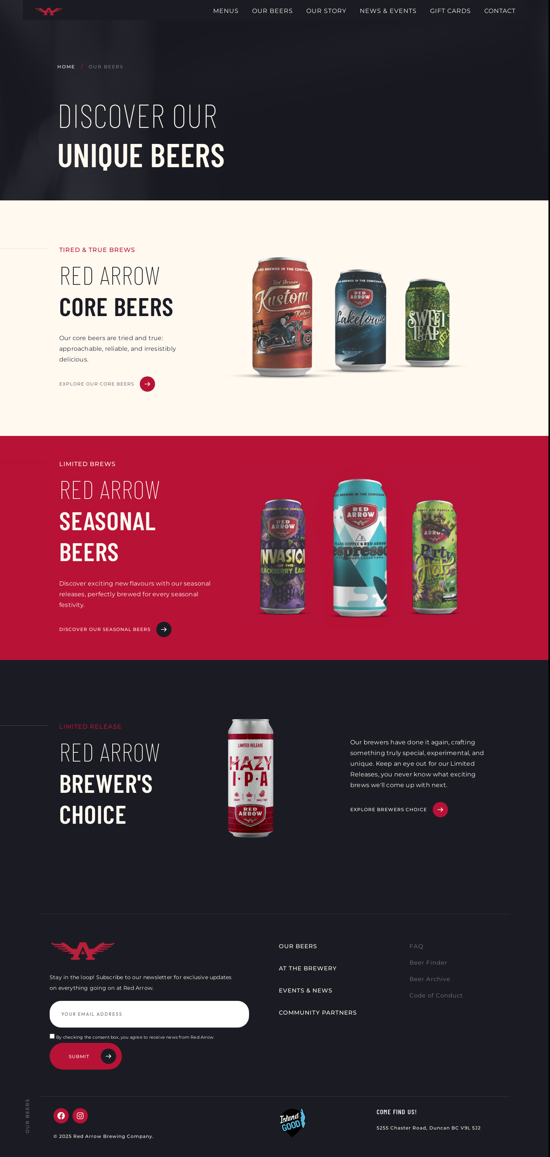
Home (66, 66)
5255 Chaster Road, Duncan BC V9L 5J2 (429, 1131)
